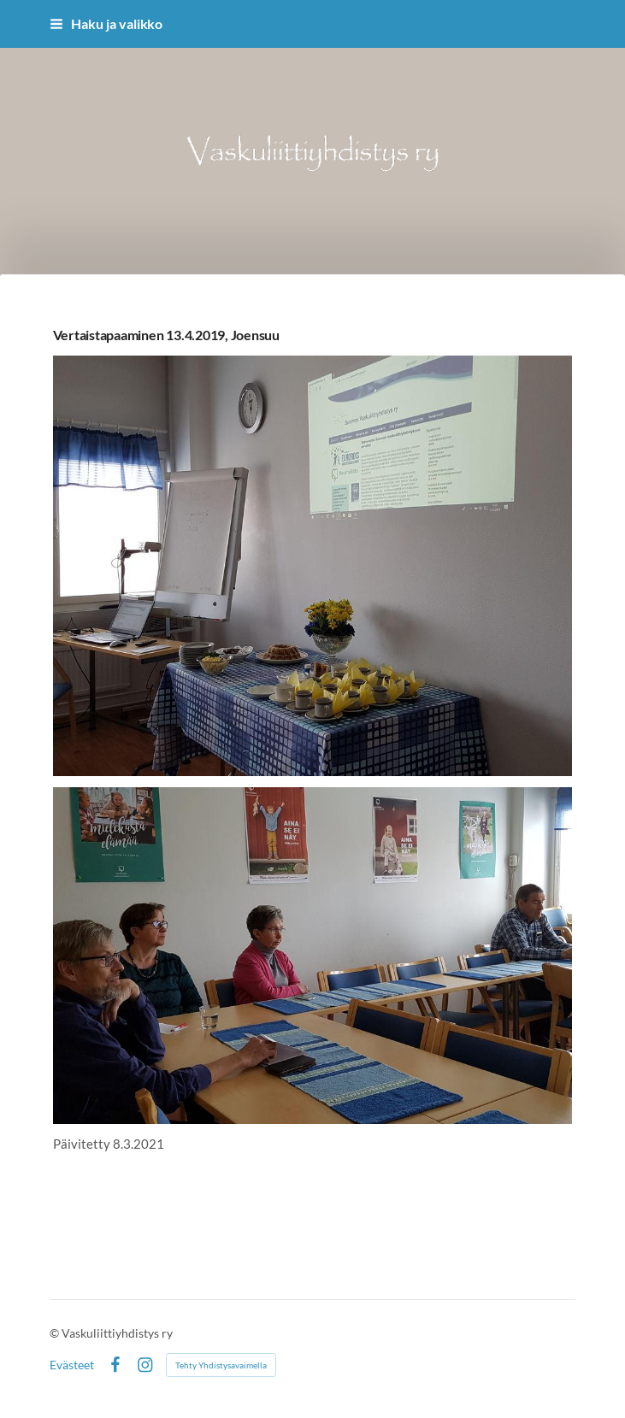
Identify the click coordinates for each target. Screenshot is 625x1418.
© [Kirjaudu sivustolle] (56, 1333)
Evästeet (72, 1365)
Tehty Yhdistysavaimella (221, 1365)
